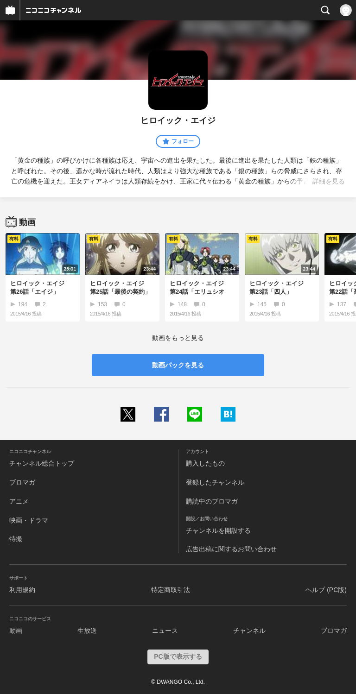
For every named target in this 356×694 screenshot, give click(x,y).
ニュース (165, 630)
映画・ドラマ (28, 520)
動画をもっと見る (178, 337)
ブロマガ (22, 482)
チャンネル (249, 630)
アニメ (19, 501)
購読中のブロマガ (212, 501)
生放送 (87, 630)
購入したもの (205, 463)
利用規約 (22, 589)
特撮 (15, 539)
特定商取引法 (170, 589)
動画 (15, 630)
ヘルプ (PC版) (326, 589)
